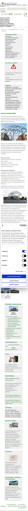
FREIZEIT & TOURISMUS (6, 26)
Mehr (12, 371)
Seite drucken (21, 504)
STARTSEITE (3, 5)
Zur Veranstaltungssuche (11, 349)
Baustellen (17, 92)
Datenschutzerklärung (14, 506)
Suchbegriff (2, 9)
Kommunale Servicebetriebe (12, 100)
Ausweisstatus (9, 335)
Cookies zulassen (14, 284)
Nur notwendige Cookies (14, 276)
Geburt (12, 411)
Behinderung (18, 413)
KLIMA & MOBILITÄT (5, 20)
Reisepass (17, 105)
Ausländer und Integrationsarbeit (13, 89)
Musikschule (8, 50)
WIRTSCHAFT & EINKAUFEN (7, 23)
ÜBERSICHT (2, 6)
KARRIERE (24, 5)
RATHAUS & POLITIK (5, 17)
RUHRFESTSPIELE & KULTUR (7, 25)
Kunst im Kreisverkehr (10, 57)
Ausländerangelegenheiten (14, 318)
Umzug (7, 413)
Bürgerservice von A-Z (11, 333)
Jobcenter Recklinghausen (11, 97)
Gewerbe (11, 413)
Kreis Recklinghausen (10, 102)
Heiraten (7, 411)
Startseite (3, 29)
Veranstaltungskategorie (13, 345)
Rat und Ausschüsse (10, 105)
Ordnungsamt (8, 104)
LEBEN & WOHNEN (4, 19)
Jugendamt (8, 99)
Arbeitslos (7, 415)
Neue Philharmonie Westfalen (11, 38)
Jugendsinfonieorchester (10, 39)
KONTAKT (8, 5)
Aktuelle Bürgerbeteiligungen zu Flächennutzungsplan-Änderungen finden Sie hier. (13, 401)
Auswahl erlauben (14, 280)
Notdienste (18, 102)
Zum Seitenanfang (11, 504)
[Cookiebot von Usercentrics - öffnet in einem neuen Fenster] (20, 225)
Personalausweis (16, 104)
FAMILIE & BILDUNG (5, 22)
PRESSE (19, 5)
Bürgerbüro (8, 94)
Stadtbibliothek (8, 48)
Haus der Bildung (9, 47)
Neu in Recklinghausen (10, 410)
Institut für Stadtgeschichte (11, 56)
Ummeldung (16, 107)
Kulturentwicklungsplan (10, 42)
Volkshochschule (9, 51)
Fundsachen (8, 95)
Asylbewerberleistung (13, 320)
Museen (7, 45)
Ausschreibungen (9, 90)
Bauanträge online (9, 92)
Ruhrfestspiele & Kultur (13, 29)
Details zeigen (19, 271)
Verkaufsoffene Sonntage (11, 109)
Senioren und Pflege (16, 415)
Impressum (3, 506)
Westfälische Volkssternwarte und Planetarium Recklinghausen (12, 53)
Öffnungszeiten (10, 331)
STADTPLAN (14, 5)
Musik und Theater (9, 41)
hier (13, 74)
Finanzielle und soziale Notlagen (13, 417)
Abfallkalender (8, 87)
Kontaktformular (10, 330)
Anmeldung (15, 87)
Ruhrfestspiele (8, 36)
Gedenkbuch (8, 44)
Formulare (13, 94)
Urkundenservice (12, 326)
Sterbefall (16, 411)
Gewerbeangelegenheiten (14, 325)
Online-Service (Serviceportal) (13, 328)
